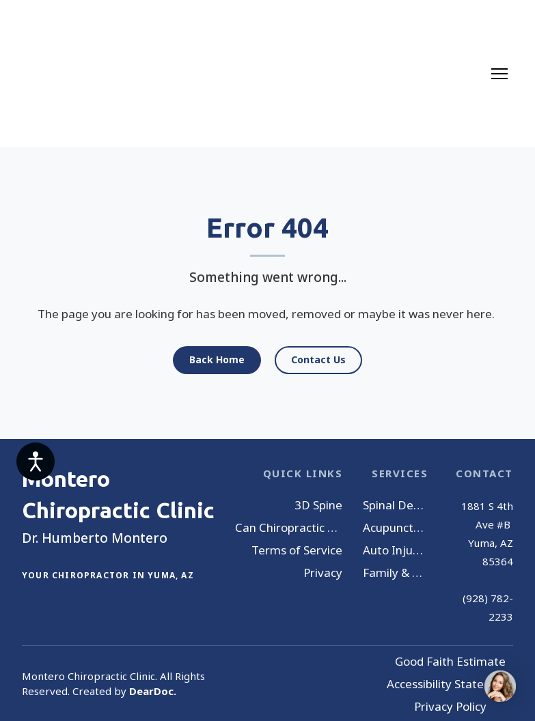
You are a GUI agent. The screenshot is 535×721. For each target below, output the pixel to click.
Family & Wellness (395, 572)
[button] (217, 360)
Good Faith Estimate (450, 661)
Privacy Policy (450, 706)
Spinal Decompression (395, 505)
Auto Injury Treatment (395, 550)
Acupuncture (395, 527)
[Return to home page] (75, 73)
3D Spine (318, 505)
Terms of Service (296, 550)
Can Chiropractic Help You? (288, 527)
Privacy (322, 572)
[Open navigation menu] (499, 73)
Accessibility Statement (450, 684)
